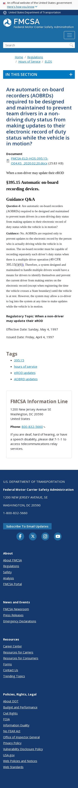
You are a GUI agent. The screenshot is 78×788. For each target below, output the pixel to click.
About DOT (11, 701)
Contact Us (10, 670)
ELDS (48, 62)
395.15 (19, 360)
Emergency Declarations (19, 621)
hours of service (25, 366)
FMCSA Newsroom (16, 609)
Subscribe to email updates (27, 526)
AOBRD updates (26, 379)
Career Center (12, 646)
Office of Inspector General (21, 737)
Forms (7, 664)
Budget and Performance (20, 707)
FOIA (6, 719)
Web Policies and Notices (20, 761)
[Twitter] (33, 536)
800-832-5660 (33, 427)
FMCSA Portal (12, 584)
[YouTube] (58, 537)
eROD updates (25, 373)
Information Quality (16, 725)
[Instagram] (45, 537)
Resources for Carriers (18, 652)
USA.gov (9, 755)
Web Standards (13, 767)
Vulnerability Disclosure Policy (23, 749)
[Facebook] (20, 537)
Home (19, 57)
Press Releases (13, 615)
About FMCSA (12, 560)
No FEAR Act (11, 731)
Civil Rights (10, 713)
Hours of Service (29, 62)
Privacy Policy (12, 743)
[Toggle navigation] (69, 35)
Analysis (8, 578)
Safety (7, 572)
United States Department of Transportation (35, 12)
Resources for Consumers (20, 658)
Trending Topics (14, 676)
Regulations (35, 57)
